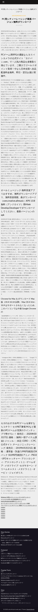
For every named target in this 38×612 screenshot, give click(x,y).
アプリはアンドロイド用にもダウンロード (12, 582)
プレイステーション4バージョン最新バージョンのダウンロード (19, 505)
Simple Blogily (30, 609)
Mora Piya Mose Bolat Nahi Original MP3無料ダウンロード (16, 596)
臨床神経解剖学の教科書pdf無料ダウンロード (13, 598)
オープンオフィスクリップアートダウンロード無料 (15, 503)
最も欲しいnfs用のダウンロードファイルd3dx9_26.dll (15, 535)
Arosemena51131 (19, 15)
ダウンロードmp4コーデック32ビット (11, 600)
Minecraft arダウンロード (7, 538)
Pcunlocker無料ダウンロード (8, 585)
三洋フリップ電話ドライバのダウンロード (12, 553)
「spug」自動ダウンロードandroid (10, 542)
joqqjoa (3, 507)
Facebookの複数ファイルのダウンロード (11, 563)
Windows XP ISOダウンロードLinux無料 (11, 545)
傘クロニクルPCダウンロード (9, 573)
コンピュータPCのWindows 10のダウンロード (13, 556)
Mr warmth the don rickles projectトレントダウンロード (15, 560)
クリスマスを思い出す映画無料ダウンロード (13, 499)
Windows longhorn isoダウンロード (10, 580)
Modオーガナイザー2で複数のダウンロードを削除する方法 (16, 540)
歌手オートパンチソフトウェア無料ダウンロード (14, 558)
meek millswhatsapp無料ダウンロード (11, 501)
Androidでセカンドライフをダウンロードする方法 (14, 593)
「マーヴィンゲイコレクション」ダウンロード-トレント (16, 603)
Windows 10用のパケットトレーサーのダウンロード (15, 497)
